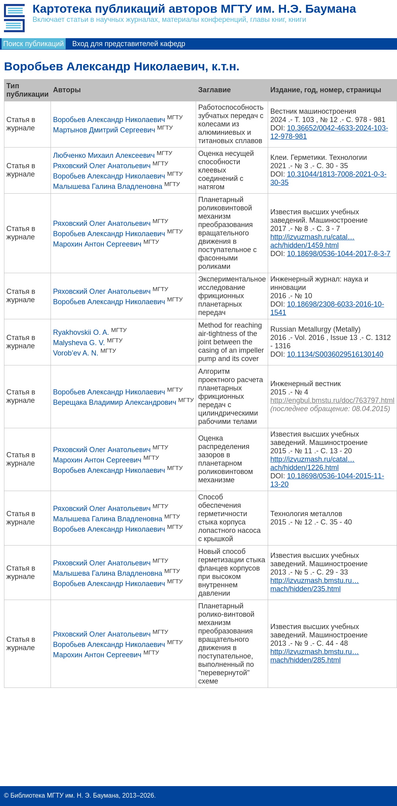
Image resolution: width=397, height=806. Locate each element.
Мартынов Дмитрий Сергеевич (104, 130)
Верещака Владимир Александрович (114, 402)
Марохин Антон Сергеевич (97, 244)
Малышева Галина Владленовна (107, 186)
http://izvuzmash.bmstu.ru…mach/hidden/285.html (314, 656)
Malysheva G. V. (79, 343)
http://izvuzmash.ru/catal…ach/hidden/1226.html (312, 463)
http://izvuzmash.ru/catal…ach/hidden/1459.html (312, 241)
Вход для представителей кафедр (128, 44)
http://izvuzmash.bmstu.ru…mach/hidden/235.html (314, 585)
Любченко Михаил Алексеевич (103, 155)
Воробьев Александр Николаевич (109, 120)
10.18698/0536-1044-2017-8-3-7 (338, 254)
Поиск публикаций (33, 44)
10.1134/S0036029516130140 (335, 354)
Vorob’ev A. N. (75, 353)
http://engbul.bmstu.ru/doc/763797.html (332, 400)
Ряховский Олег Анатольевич (101, 166)
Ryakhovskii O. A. (81, 332)
